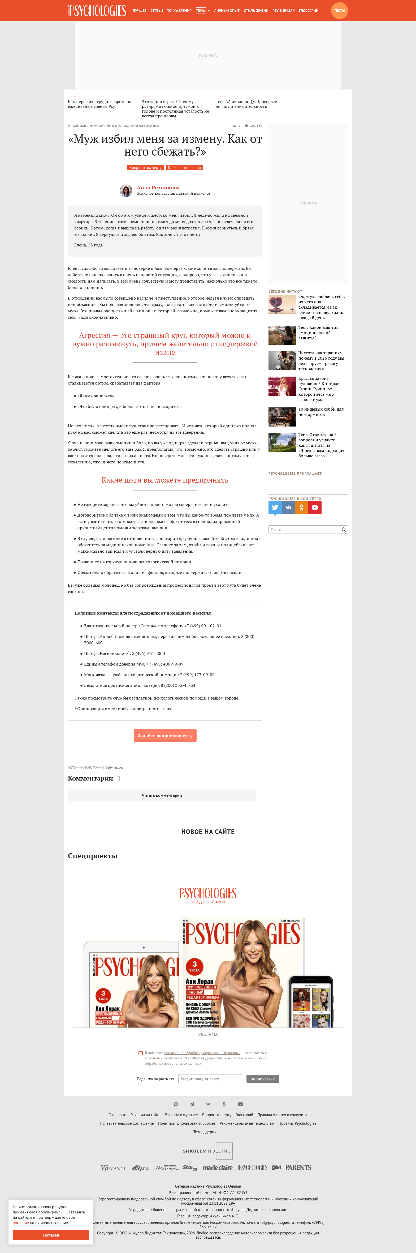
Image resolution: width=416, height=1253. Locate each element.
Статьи (156, 10)
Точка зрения (179, 10)
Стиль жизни (256, 10)
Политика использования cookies (186, 1124)
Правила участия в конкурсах (282, 1115)
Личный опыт (227, 10)
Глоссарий (308, 10)
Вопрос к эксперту (145, 168)
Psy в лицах (283, 10)
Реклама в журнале (181, 1115)
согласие (21, 1222)
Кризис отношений (184, 168)
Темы (201, 10)
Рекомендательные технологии (247, 1124)
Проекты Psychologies (297, 1124)
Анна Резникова (158, 188)
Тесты (339, 10)
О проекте (117, 1115)
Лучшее (139, 10)
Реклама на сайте (146, 1115)
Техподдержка (205, 1132)
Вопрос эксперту (216, 1115)
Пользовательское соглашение (127, 1124)
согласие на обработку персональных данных (202, 1053)
